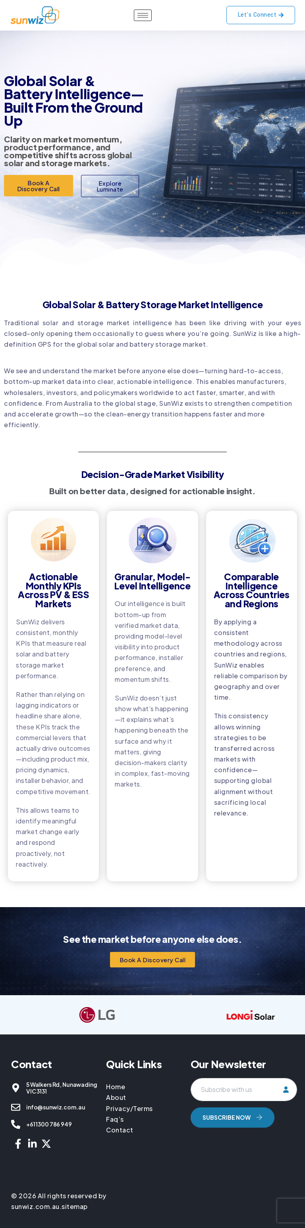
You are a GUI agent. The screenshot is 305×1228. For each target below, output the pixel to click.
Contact (119, 1130)
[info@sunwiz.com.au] (15, 1107)
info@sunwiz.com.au (55, 1107)
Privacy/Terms (129, 1108)
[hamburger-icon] (143, 15)
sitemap (75, 1206)
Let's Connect (260, 15)
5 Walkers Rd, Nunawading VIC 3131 (61, 1088)
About (116, 1097)
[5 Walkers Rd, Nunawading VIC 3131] (15, 1087)
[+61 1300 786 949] (15, 1124)
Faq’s (115, 1119)
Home (116, 1086)
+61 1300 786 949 (49, 1124)
